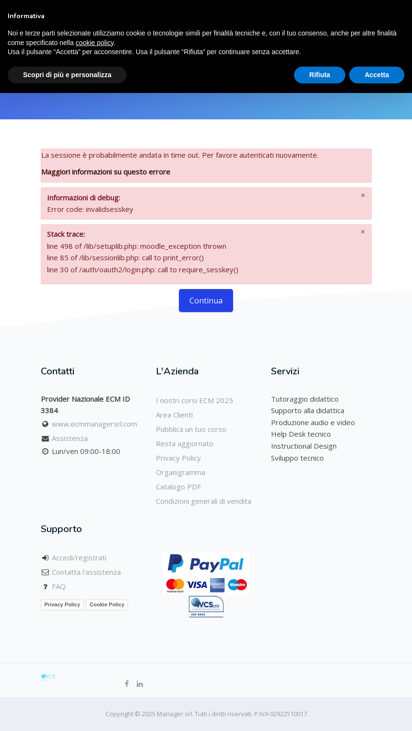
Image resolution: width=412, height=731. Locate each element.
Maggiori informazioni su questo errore (105, 171)
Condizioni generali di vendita (203, 501)
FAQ (59, 586)
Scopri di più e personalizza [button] (67, 75)
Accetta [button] (377, 75)
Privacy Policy (178, 458)
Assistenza (70, 438)
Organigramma (180, 472)
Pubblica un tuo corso (191, 429)
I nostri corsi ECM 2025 (194, 400)
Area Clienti (174, 414)
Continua (206, 300)
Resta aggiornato (184, 443)
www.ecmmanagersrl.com (94, 424)
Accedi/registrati (79, 557)
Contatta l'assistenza (86, 572)
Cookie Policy (107, 604)
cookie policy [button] (95, 42)
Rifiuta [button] (319, 75)
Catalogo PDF (178, 486)
